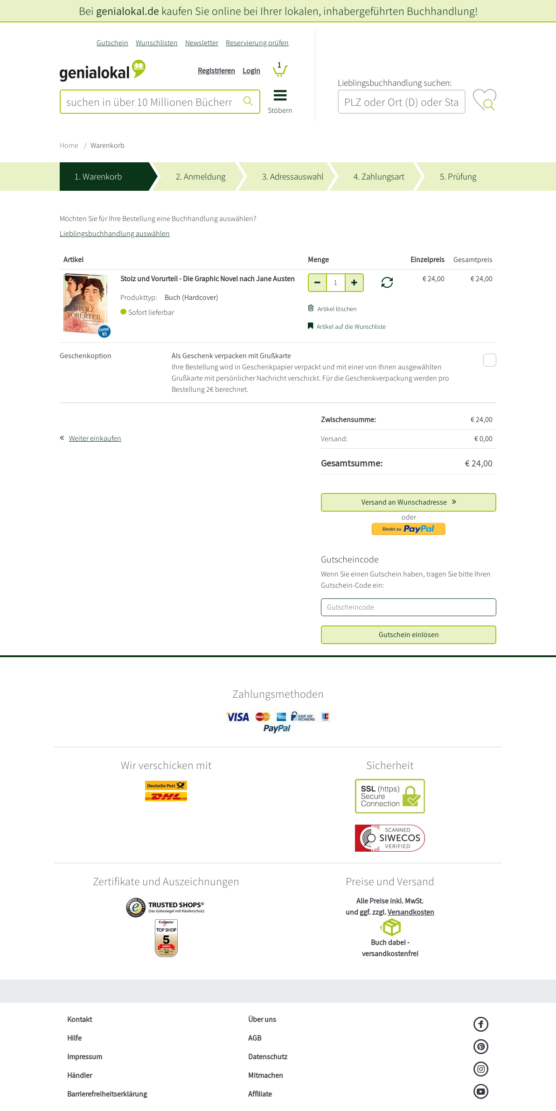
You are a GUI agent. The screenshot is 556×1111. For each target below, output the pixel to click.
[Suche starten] (248, 101)
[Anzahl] (336, 282)
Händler (79, 1075)
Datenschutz (267, 1057)
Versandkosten (411, 912)
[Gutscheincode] (408, 607)
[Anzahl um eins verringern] (317, 282)
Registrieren (216, 71)
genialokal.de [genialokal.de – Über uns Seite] (127, 10)
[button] (280, 105)
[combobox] (149, 101)
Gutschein (112, 43)
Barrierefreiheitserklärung (107, 1094)
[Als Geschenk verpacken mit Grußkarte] (489, 360)
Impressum (84, 1057)
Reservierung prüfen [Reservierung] (257, 43)
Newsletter (201, 43)
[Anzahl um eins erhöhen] (354, 282)
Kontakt (79, 1019)
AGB (254, 1038)
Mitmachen (265, 1075)
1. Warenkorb (98, 176)
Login (251, 71)
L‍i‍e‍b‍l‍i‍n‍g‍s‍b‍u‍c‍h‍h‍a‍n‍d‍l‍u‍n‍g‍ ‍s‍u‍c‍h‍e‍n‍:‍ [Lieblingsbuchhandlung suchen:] (395, 82)
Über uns (262, 1019)
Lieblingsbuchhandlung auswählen (115, 233)
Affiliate (260, 1094)
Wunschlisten (157, 43)
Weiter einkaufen (95, 438)
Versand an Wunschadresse (408, 502)
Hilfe (74, 1038)
